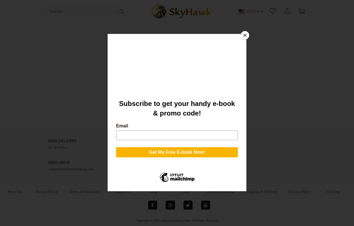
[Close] (245, 35)
